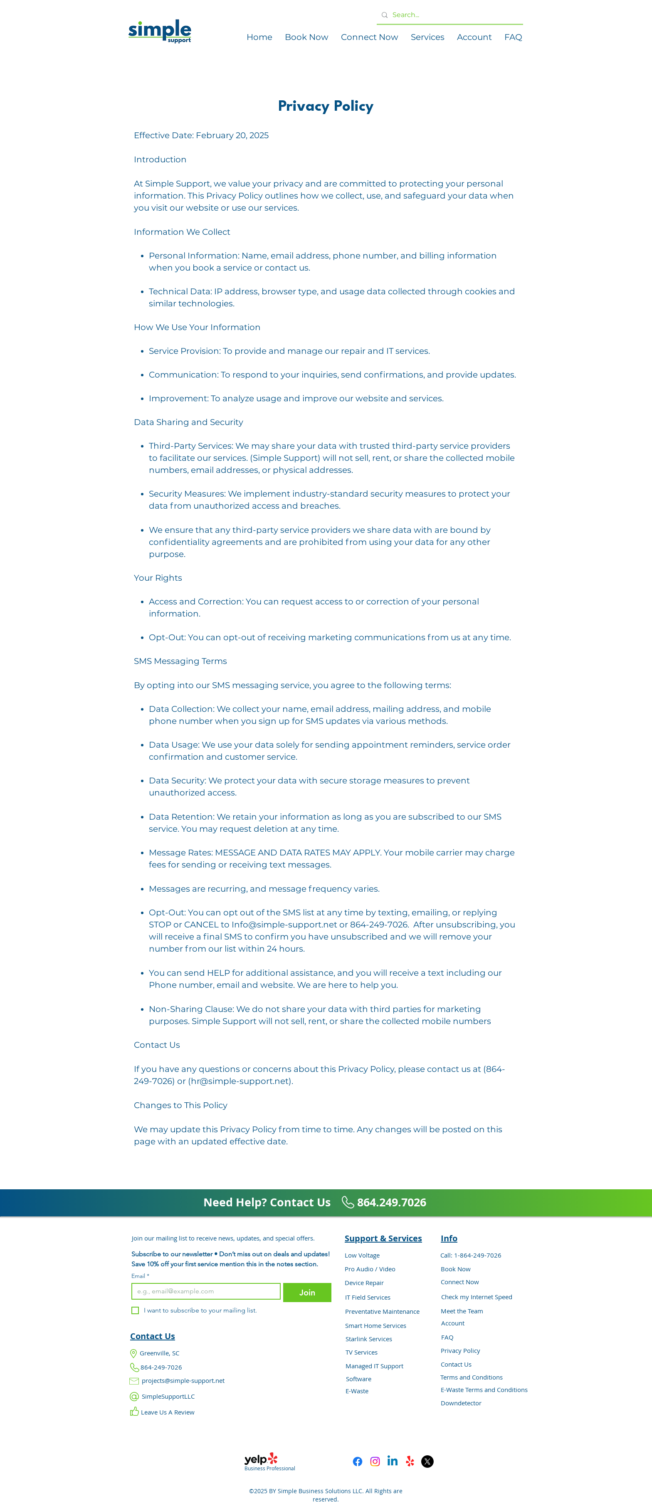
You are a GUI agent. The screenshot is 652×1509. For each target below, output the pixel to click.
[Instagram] (375, 1461)
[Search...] (449, 15)
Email (140, 1276)
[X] (427, 1461)
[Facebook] (357, 1461)
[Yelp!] (410, 1461)
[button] (307, 37)
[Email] (203, 1291)
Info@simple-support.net (284, 925)
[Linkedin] (392, 1461)
